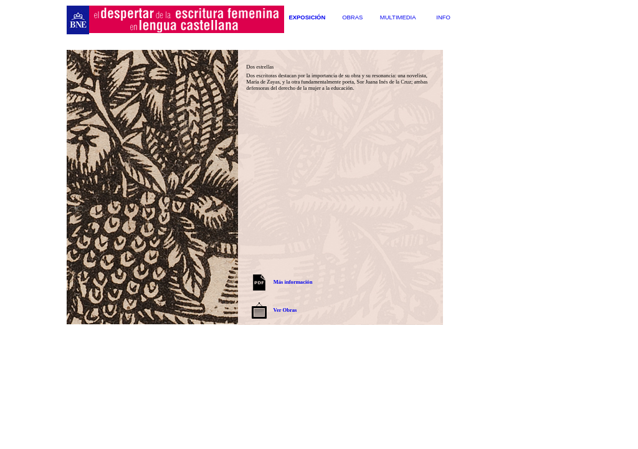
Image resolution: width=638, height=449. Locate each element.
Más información (293, 282)
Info (443, 17)
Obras (352, 17)
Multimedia (398, 17)
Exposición (306, 17)
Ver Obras (285, 310)
